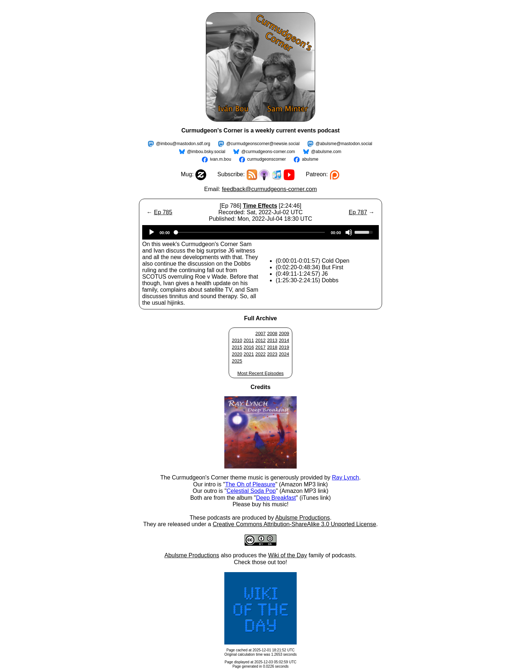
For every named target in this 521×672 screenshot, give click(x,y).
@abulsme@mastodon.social (343, 143)
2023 (272, 354)
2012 (260, 340)
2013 (272, 340)
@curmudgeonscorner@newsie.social (262, 143)
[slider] (250, 232)
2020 (237, 354)
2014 (284, 340)
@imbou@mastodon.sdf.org (183, 143)
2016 (248, 347)
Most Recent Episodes (260, 373)
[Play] (151, 232)
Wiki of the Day (287, 555)
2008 (272, 333)
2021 (248, 354)
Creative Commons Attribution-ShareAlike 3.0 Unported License (294, 524)
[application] (260, 232)
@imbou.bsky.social (206, 151)
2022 (260, 354)
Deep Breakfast (276, 498)
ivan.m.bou (220, 159)
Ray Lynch (345, 477)
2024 (284, 354)
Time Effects (260, 206)
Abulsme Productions (302, 518)
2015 (237, 347)
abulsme (310, 159)
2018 (272, 347)
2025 (237, 361)
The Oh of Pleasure (250, 484)
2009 (284, 333)
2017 (260, 347)
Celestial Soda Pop (251, 491)
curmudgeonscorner (266, 159)
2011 (248, 340)
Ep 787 (358, 212)
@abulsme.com (326, 151)
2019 (284, 347)
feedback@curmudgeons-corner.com (269, 189)
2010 (237, 340)
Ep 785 (163, 212)
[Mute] (348, 232)
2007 (260, 333)
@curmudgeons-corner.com (268, 151)
